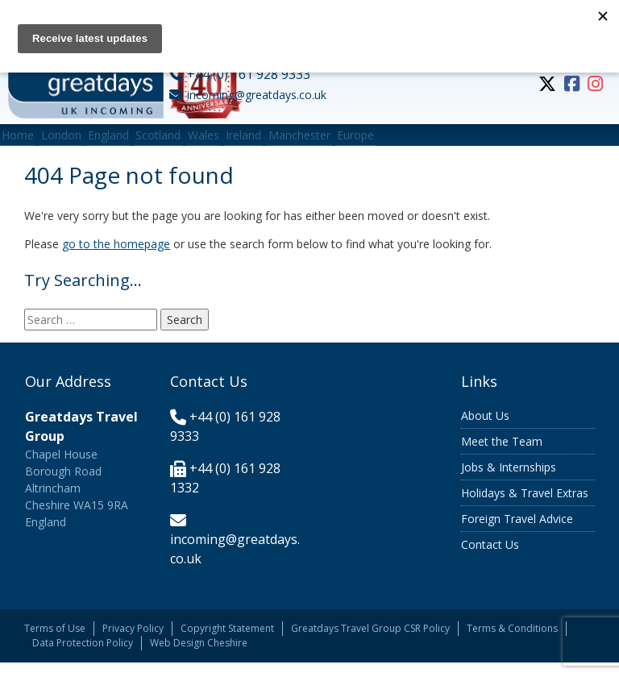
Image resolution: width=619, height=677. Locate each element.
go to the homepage (116, 259)
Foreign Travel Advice (517, 534)
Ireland (312, 142)
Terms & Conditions (512, 643)
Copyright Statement (227, 643)
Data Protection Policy (82, 657)
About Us (485, 430)
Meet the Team (501, 456)
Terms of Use (54, 643)
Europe (449, 142)
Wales (260, 142)
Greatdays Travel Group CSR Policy (370, 643)
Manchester (381, 142)
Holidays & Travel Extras (524, 508)
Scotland (202, 142)
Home (24, 142)
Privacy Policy (133, 643)
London (80, 142)
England (139, 142)
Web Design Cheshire (198, 657)
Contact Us (490, 559)
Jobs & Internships (508, 482)
